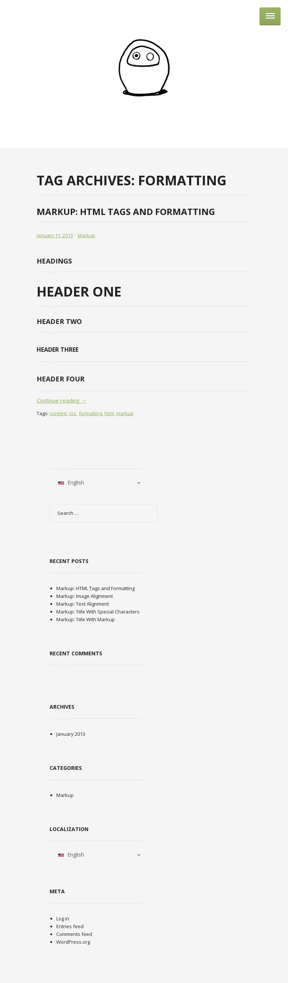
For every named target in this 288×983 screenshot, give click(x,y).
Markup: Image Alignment (84, 596)
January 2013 (70, 734)
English (70, 482)
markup (125, 413)
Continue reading (62, 400)
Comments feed (74, 934)
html (109, 413)
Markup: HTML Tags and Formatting (126, 211)
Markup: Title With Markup (85, 619)
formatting (90, 413)
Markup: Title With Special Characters (98, 611)
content (58, 413)
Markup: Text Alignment (82, 603)
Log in (62, 918)
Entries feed (70, 926)
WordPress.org (73, 942)
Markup (86, 235)
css (72, 413)
